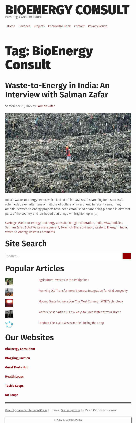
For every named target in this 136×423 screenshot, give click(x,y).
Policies (117, 223)
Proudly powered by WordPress (26, 410)
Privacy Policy (97, 26)
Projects (39, 26)
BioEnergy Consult (67, 10)
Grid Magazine (70, 410)
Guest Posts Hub (16, 367)
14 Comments (45, 232)
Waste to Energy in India (111, 227)
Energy (71, 223)
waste (32, 232)
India (98, 223)
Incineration (86, 223)
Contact (79, 26)
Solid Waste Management (42, 227)
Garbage (11, 223)
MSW (107, 223)
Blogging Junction (17, 358)
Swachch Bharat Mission (77, 227)
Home (11, 26)
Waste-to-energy (29, 223)
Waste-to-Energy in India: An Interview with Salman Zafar (57, 90)
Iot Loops (11, 395)
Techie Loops (14, 386)
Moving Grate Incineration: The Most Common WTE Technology (81, 301)
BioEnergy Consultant (20, 349)
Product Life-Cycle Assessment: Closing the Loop (71, 323)
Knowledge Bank (59, 26)
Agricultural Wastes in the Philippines (64, 280)
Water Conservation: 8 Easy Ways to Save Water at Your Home (80, 312)
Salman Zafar (45, 106)
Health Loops (14, 376)
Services (24, 26)
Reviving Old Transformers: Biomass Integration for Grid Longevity (83, 290)
